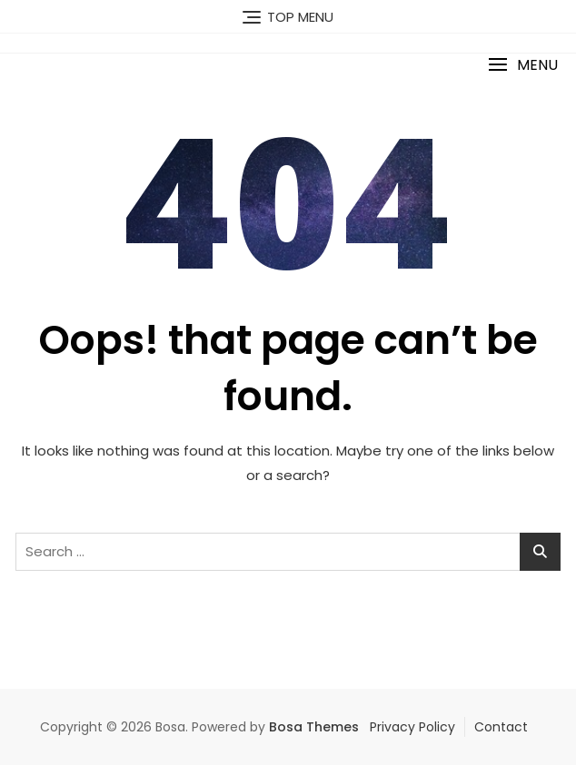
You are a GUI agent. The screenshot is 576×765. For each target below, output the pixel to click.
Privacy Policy (412, 727)
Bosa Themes (314, 727)
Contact (501, 727)
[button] (523, 65)
